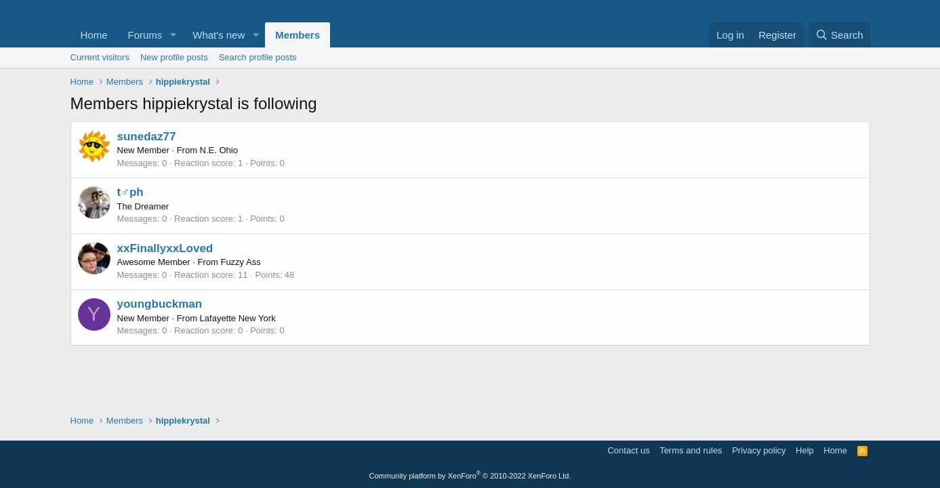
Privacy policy (758, 450)
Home (94, 35)
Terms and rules (690, 450)
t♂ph (130, 192)
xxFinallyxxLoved (165, 248)
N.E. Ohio (219, 150)
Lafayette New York (238, 318)
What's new (218, 35)
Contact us (628, 450)
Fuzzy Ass (240, 262)
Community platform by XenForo (470, 476)
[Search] (839, 34)
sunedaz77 (146, 136)
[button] (172, 34)
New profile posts (174, 57)
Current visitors (99, 57)
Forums (145, 35)
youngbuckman (160, 304)
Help (805, 450)
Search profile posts (258, 57)
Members (297, 35)
